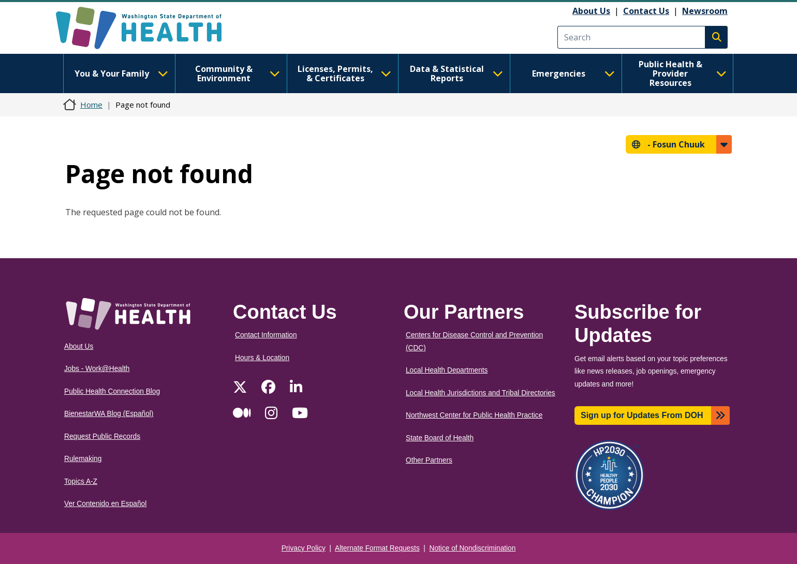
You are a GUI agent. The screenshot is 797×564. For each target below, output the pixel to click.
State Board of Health (440, 438)
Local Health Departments (447, 370)
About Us (591, 11)
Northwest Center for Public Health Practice (474, 415)
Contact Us (646, 11)
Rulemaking (82, 459)
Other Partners (429, 460)
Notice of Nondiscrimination (473, 548)
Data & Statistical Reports (456, 73)
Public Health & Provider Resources (683, 73)
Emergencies (573, 73)
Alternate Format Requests (377, 548)
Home (91, 104)
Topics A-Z (80, 481)
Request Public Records (102, 436)
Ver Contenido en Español (105, 504)
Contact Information (266, 335)
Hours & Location (262, 358)
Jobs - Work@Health (96, 369)
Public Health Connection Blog (112, 391)
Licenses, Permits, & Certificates (344, 73)
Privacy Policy (304, 548)
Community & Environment (237, 73)
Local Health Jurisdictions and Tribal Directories (480, 393)
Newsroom (705, 11)
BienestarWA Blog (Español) (108, 414)
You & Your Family (121, 73)
